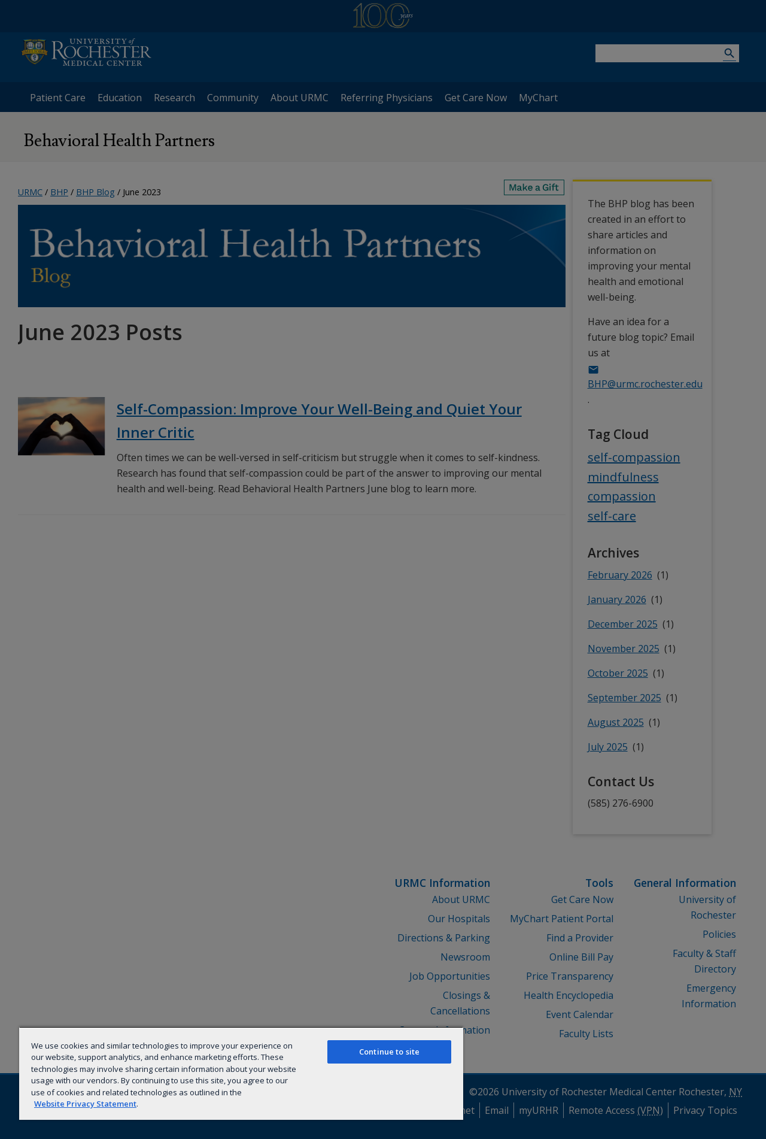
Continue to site (389, 1051)
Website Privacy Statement (85, 1103)
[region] (241, 1073)
